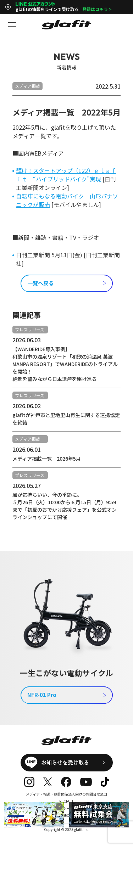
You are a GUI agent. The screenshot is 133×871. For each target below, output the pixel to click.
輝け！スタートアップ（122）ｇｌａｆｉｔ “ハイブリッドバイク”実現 (66, 174)
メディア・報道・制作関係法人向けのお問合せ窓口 (66, 794)
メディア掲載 (27, 86)
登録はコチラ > (97, 9)
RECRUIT (66, 801)
